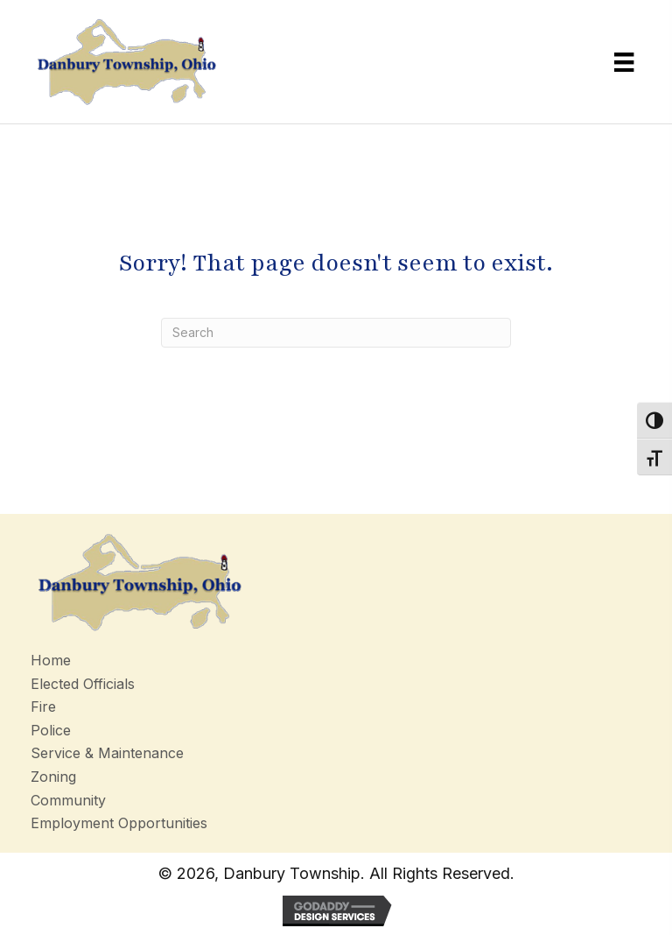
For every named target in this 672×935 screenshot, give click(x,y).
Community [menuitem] (68, 800)
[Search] (336, 333)
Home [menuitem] (51, 660)
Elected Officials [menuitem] (83, 683)
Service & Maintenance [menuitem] (107, 753)
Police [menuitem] (51, 730)
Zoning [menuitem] (53, 776)
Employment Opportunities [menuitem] (119, 823)
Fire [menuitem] (43, 706)
